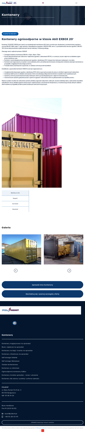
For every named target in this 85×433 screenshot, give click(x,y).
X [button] (42, 430)
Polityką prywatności (41, 428)
